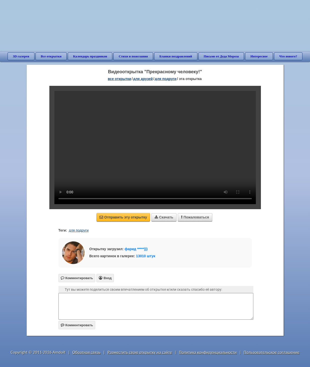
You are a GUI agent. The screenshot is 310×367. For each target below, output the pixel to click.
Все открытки (51, 56)
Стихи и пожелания (133, 56)
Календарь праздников (90, 56)
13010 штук (145, 256)
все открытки (119, 79)
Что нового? (288, 56)
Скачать (164, 217)
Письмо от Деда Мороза (221, 56)
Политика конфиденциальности (208, 352)
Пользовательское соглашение (271, 352)
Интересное (258, 56)
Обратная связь (87, 352)
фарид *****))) (136, 249)
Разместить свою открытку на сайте (140, 352)
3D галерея (21, 56)
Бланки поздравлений (175, 56)
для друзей (143, 79)
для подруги (166, 79)
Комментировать (77, 325)
